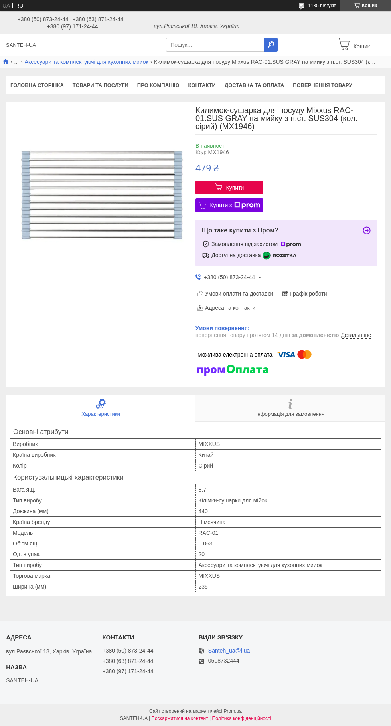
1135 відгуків (322, 5)
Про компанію (158, 85)
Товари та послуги (100, 85)
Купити (235, 187)
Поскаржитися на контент (179, 718)
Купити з (235, 205)
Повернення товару (322, 85)
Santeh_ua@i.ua (229, 651)
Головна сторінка (37, 85)
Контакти (202, 85)
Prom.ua (233, 711)
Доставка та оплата (254, 85)
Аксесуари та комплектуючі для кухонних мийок (86, 62)
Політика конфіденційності (241, 718)
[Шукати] (271, 45)
